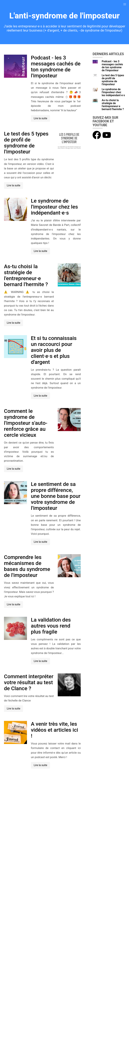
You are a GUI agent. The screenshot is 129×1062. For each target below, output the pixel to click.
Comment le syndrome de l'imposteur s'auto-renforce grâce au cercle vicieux (25, 423)
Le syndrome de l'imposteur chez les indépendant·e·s (54, 207)
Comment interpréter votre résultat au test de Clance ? (28, 682)
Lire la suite (40, 118)
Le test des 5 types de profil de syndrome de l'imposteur (26, 143)
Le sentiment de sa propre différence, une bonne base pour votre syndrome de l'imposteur (56, 496)
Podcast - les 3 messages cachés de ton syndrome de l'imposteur (56, 66)
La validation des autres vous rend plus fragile (51, 626)
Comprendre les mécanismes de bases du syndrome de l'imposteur (27, 566)
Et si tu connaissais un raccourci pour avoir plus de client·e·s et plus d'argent (54, 350)
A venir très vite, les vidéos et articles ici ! (54, 730)
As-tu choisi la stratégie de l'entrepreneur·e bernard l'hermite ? (26, 275)
